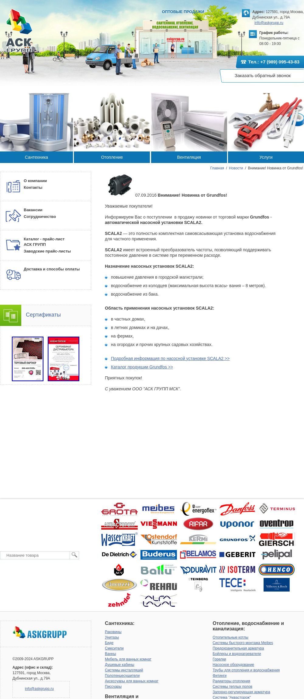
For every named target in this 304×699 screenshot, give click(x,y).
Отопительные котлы (230, 637)
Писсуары (113, 686)
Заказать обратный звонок (263, 75)
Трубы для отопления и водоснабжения (246, 670)
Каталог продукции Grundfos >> (142, 367)
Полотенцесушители (122, 676)
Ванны (110, 654)
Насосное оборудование (233, 665)
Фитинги (220, 676)
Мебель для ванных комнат (128, 659)
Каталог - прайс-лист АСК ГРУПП (44, 242)
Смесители (114, 648)
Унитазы (112, 637)
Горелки (219, 659)
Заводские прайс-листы (47, 251)
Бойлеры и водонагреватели (237, 654)
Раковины (113, 632)
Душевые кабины (119, 665)
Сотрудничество (40, 216)
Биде (109, 643)
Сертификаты (43, 315)
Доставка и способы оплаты (52, 269)
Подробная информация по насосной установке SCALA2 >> (170, 358)
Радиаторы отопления (231, 681)
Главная (217, 168)
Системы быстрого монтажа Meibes (243, 643)
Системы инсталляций (124, 670)
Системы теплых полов (232, 686)
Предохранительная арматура (238, 648)
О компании (35, 180)
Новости (236, 168)
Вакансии (33, 210)
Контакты (33, 187)
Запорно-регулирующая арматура (241, 692)
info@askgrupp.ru (268, 23)
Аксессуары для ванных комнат (131, 681)
